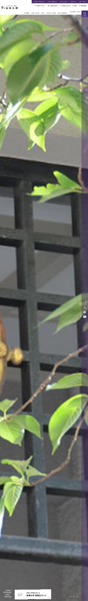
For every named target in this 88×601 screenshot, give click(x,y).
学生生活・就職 (49, 11)
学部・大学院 (34, 11)
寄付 (75, 6)
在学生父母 (64, 1)
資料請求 (83, 6)
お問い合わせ (66, 6)
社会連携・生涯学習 (74, 11)
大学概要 (24, 11)
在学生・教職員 (52, 1)
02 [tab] (70, 596)
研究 (41, 11)
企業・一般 (82, 1)
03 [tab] (74, 596)
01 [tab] (67, 596)
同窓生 (73, 1)
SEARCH (85, 13)
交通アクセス (41, 6)
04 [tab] (77, 596)
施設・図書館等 (61, 11)
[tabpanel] (44, 308)
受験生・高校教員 (39, 1)
